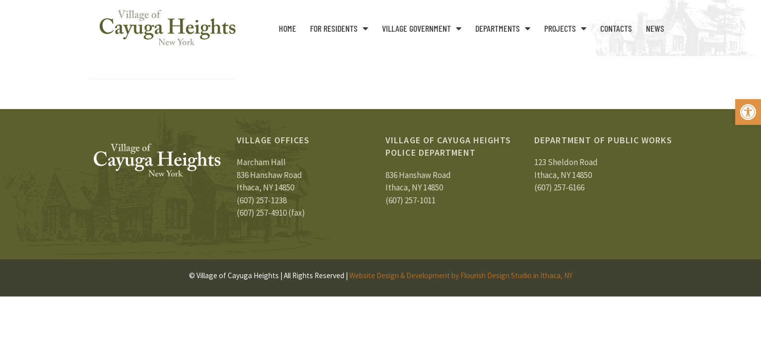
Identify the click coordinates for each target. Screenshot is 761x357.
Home (287, 28)
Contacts (616, 28)
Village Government (421, 28)
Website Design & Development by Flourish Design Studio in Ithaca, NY (460, 275)
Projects (565, 28)
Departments (502, 28)
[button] (748, 112)
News (655, 28)
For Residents (339, 28)
